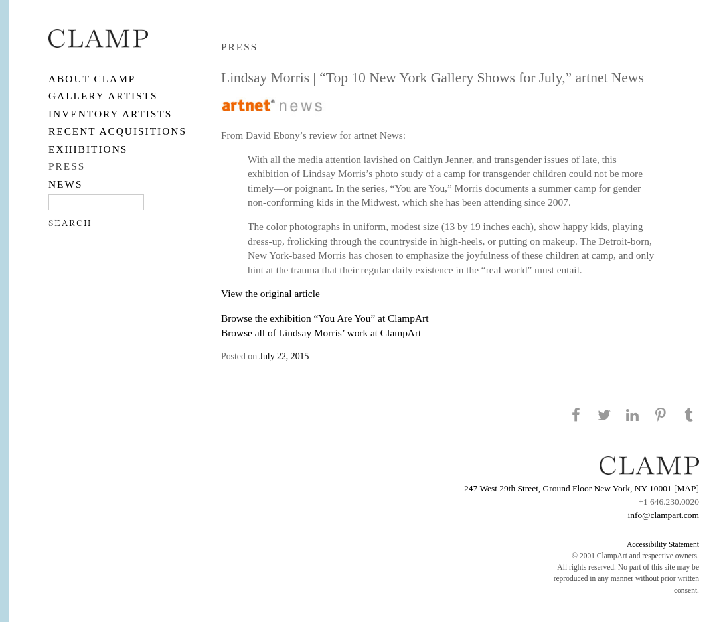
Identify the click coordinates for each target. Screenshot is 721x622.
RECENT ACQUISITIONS (117, 131)
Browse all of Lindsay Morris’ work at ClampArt (321, 332)
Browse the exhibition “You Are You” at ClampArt (324, 318)
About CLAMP (91, 78)
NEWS (65, 184)
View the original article (270, 293)
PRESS (66, 166)
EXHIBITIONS (87, 149)
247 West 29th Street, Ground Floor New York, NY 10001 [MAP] (581, 488)
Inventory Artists (110, 113)
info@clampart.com (663, 515)
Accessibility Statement (663, 544)
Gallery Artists (103, 95)
